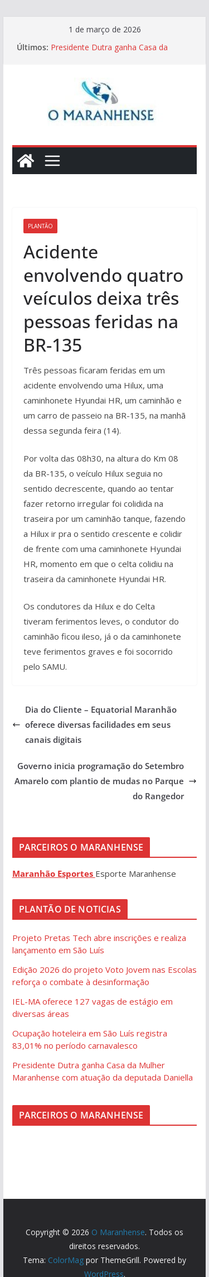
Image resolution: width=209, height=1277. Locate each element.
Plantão (40, 226)
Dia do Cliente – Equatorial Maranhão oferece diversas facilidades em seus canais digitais (94, 724)
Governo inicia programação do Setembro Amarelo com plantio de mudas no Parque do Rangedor (105, 780)
